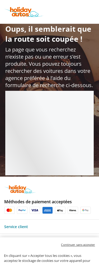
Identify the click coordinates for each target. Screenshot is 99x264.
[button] (49, 226)
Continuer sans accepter (78, 253)
